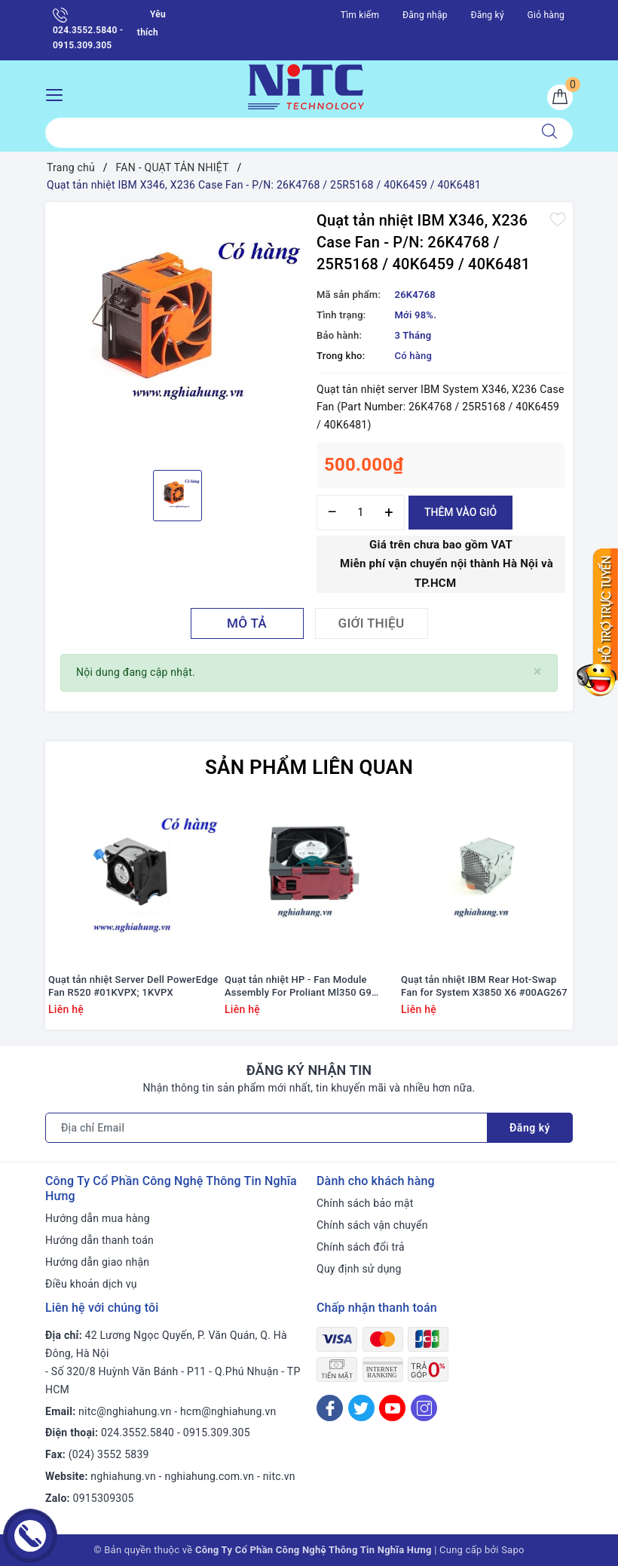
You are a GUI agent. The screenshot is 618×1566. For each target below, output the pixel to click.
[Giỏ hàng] (560, 97)
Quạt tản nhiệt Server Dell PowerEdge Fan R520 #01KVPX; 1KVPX (133, 986)
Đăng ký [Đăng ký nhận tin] (529, 1128)
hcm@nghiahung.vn (228, 1411)
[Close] (538, 672)
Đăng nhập (425, 15)
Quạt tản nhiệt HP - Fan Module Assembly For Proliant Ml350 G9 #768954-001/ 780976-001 (298, 986)
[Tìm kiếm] (549, 133)
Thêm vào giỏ (460, 512)
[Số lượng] (360, 513)
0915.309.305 (216, 1432)
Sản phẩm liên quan (309, 767)
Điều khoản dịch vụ (91, 1284)
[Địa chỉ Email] (266, 1128)
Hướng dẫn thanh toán (99, 1240)
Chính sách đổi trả (361, 1247)
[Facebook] (330, 1408)
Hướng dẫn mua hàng (97, 1218)
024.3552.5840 (137, 1432)
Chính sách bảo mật (365, 1203)
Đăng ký (486, 15)
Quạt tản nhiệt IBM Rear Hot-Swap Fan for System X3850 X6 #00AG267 (484, 986)
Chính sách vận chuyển (372, 1225)
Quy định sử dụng (359, 1269)
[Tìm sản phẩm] (286, 133)
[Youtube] (392, 1408)
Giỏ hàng (546, 15)
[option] (177, 334)
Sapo (513, 1549)
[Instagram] (424, 1408)
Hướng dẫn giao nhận (97, 1262)
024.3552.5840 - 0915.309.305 (88, 29)
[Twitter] (361, 1408)
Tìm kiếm (360, 15)
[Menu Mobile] (58, 93)
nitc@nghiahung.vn (124, 1411)
